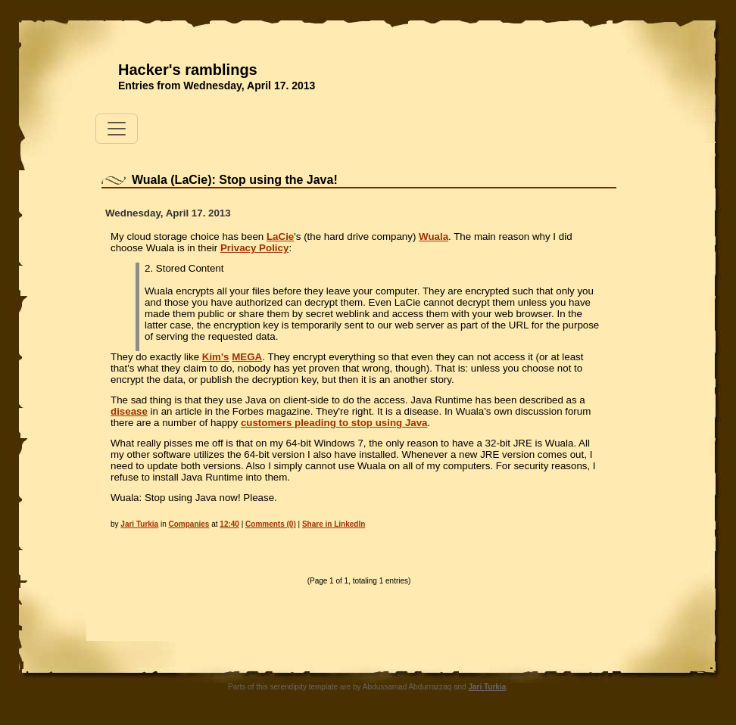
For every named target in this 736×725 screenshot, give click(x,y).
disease (129, 411)
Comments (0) (270, 524)
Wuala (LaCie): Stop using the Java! (235, 179)
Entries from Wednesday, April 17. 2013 (216, 85)
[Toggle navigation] (116, 129)
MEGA (247, 356)
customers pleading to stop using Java (334, 422)
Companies (189, 524)
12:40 (229, 524)
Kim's (215, 356)
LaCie (280, 236)
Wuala (433, 236)
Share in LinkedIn (333, 524)
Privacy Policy (254, 248)
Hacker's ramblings (187, 69)
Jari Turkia (139, 524)
